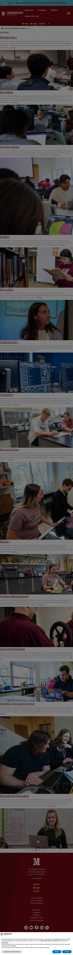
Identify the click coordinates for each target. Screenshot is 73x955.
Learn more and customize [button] (11, 951)
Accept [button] (67, 951)
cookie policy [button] (4, 942)
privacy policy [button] (57, 939)
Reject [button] (57, 951)
